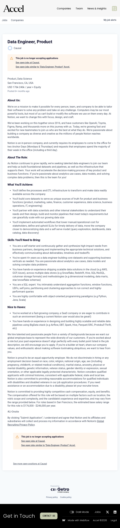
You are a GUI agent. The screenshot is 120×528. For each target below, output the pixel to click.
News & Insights (96, 8)
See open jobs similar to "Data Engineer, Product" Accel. (43, 67)
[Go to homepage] (13, 8)
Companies (64, 8)
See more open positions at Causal (30, 463)
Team (79, 8)
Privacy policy (52, 497)
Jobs (98, 512)
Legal (114, 520)
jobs (5, 20)
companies (19, 20)
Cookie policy (65, 497)
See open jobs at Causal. (28, 62)
